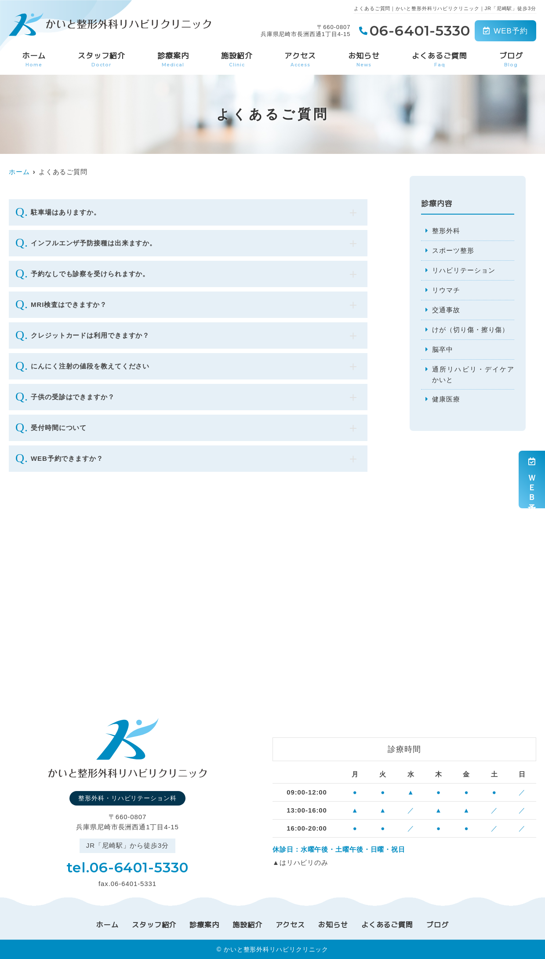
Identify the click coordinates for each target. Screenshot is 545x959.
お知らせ (364, 59)
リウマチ (446, 290)
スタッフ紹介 (101, 59)
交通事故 (446, 310)
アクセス (300, 59)
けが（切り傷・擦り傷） (470, 329)
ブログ (511, 59)
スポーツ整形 (453, 250)
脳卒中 (442, 349)
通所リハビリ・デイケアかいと (473, 374)
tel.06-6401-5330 (127, 867)
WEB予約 (505, 31)
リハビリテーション (463, 270)
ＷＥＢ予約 (531, 479)
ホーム (34, 59)
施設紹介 (237, 59)
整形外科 (446, 230)
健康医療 (446, 399)
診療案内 (173, 59)
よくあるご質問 (439, 59)
